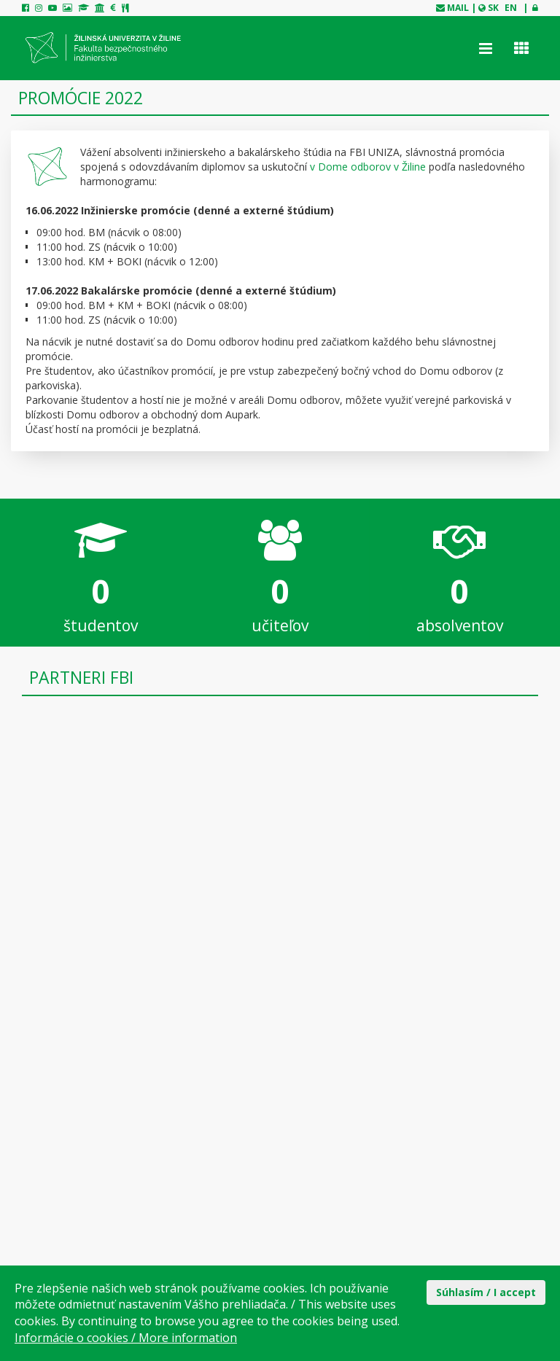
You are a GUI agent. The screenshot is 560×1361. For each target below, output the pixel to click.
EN (511, 7)
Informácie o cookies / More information (126, 1338)
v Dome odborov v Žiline (368, 166)
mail (458, 7)
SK (493, 7)
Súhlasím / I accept (486, 1292)
